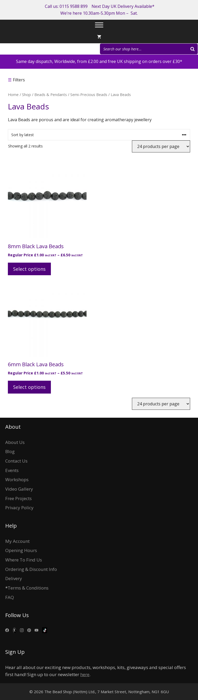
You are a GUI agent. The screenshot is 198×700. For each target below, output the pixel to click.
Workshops (17, 479)
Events (12, 470)
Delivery (13, 578)
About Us (15, 442)
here (84, 674)
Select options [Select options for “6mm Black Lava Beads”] (29, 387)
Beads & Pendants (50, 94)
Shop (26, 94)
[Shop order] (99, 134)
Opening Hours (21, 550)
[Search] (192, 49)
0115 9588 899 (74, 6)
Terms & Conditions (28, 588)
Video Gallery (19, 489)
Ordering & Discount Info (31, 569)
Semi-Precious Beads (88, 94)
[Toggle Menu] (99, 25)
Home (13, 94)
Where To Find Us (23, 560)
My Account (17, 541)
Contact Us (16, 461)
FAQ (9, 597)
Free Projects (18, 498)
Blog (10, 451)
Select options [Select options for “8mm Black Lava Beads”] (29, 269)
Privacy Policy (19, 508)
